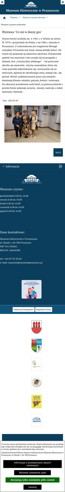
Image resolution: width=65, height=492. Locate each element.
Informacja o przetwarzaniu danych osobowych (32, 464)
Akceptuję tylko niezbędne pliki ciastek (32, 480)
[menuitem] (24, 309)
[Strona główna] (4, 18)
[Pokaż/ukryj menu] (62, 2)
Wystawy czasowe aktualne (35, 17)
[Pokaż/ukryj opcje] (2, 2)
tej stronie (37, 446)
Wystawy (15, 17)
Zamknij (32, 487)
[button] (32, 141)
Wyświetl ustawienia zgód (32, 472)
